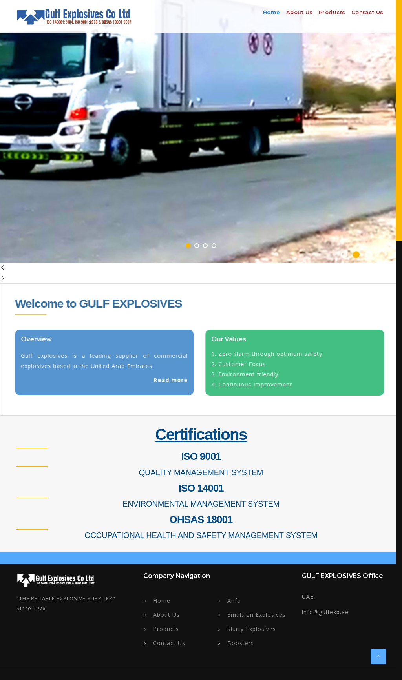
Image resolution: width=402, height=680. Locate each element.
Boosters (240, 643)
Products (332, 12)
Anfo (234, 600)
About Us (166, 614)
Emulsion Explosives (256, 614)
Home (271, 12)
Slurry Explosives (251, 629)
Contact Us (367, 12)
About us (299, 12)
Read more (169, 380)
